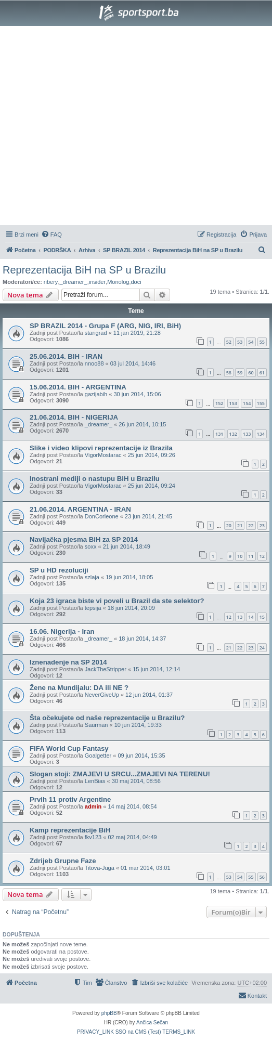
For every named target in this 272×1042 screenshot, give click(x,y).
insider (97, 282)
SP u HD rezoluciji (59, 570)
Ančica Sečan (152, 1022)
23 (262, 525)
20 (228, 525)
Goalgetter (98, 755)
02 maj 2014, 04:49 (132, 837)
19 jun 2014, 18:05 (129, 577)
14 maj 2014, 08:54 (132, 806)
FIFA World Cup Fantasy (69, 748)
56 (262, 877)
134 (261, 434)
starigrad (96, 333)
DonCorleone (102, 516)
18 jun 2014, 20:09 (131, 608)
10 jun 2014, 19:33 (138, 725)
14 (250, 617)
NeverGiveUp (102, 695)
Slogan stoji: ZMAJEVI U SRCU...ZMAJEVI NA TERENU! (120, 774)
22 (250, 525)
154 (247, 403)
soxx (91, 546)
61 (262, 372)
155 (261, 403)
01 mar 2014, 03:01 (145, 868)
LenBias (95, 781)
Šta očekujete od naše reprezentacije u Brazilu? (107, 718)
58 (228, 372)
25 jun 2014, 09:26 (151, 455)
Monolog (118, 282)
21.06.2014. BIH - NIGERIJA (74, 417)
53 (239, 341)
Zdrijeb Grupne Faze (63, 861)
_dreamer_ (73, 282)
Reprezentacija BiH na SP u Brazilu (84, 270)
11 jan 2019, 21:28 (137, 333)
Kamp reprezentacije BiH (70, 830)
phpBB (109, 1013)
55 (262, 341)
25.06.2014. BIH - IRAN (66, 356)
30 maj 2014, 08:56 (136, 781)
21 (239, 525)
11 (250, 556)
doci (136, 282)
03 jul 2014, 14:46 (133, 363)
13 (239, 617)
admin (93, 806)
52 (228, 341)
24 (262, 647)
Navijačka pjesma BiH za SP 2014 (84, 539)
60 (250, 372)
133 (247, 434)
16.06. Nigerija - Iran (62, 631)
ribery (51, 282)
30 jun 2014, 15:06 (137, 394)
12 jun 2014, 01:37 (149, 695)
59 (239, 372)
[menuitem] (51, 234)
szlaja (92, 577)
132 (233, 434)
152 (219, 403)
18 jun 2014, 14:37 (142, 638)
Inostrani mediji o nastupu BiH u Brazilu (95, 479)
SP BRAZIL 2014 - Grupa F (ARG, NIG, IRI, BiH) (105, 326)
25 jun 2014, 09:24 (151, 486)
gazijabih (96, 394)
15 (262, 617)
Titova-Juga (99, 868)
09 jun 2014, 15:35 (141, 755)
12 (262, 556)
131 (219, 434)
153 (233, 403)
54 (250, 341)
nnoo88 (94, 363)
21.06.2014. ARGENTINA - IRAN (80, 509)
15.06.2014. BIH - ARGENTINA (78, 387)
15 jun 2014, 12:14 (156, 669)
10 (239, 556)
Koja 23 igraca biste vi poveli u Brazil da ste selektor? (117, 601)
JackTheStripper (105, 669)
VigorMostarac (103, 455)
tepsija (93, 608)
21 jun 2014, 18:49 (126, 546)
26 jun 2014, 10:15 (142, 424)
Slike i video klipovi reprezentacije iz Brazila (101, 448)
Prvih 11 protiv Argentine (70, 799)
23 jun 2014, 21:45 (148, 516)
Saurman (96, 725)
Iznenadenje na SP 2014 (68, 662)
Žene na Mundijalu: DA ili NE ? (79, 688)
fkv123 (93, 837)
